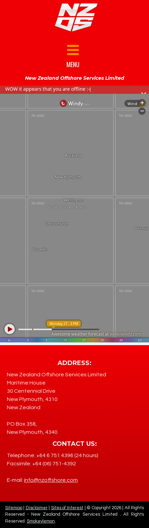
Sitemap (13, 507)
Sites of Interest (67, 507)
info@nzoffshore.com (51, 480)
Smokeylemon (41, 521)
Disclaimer (37, 507)
